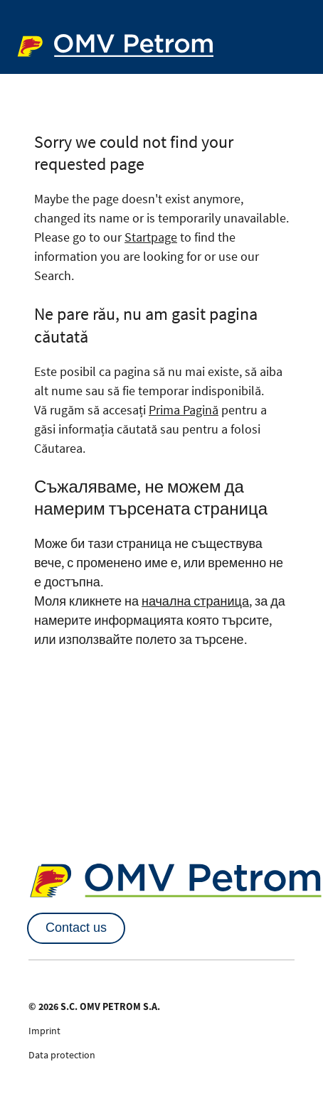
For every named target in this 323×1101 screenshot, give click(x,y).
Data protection (61, 1054)
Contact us (76, 927)
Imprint (44, 1030)
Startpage (151, 237)
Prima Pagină (183, 410)
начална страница (195, 601)
